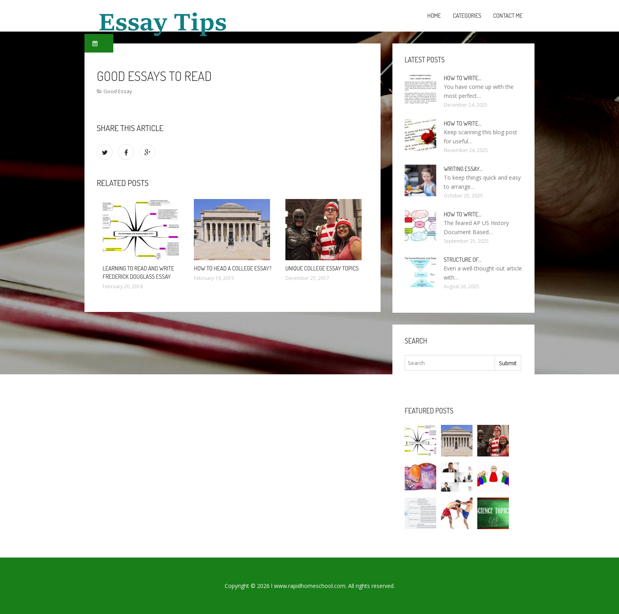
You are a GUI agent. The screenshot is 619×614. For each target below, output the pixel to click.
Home (434, 15)
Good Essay (117, 91)
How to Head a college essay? (232, 268)
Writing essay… (463, 169)
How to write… (463, 78)
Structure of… (462, 259)
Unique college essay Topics (322, 268)
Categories (467, 15)
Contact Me (508, 15)
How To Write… (463, 123)
